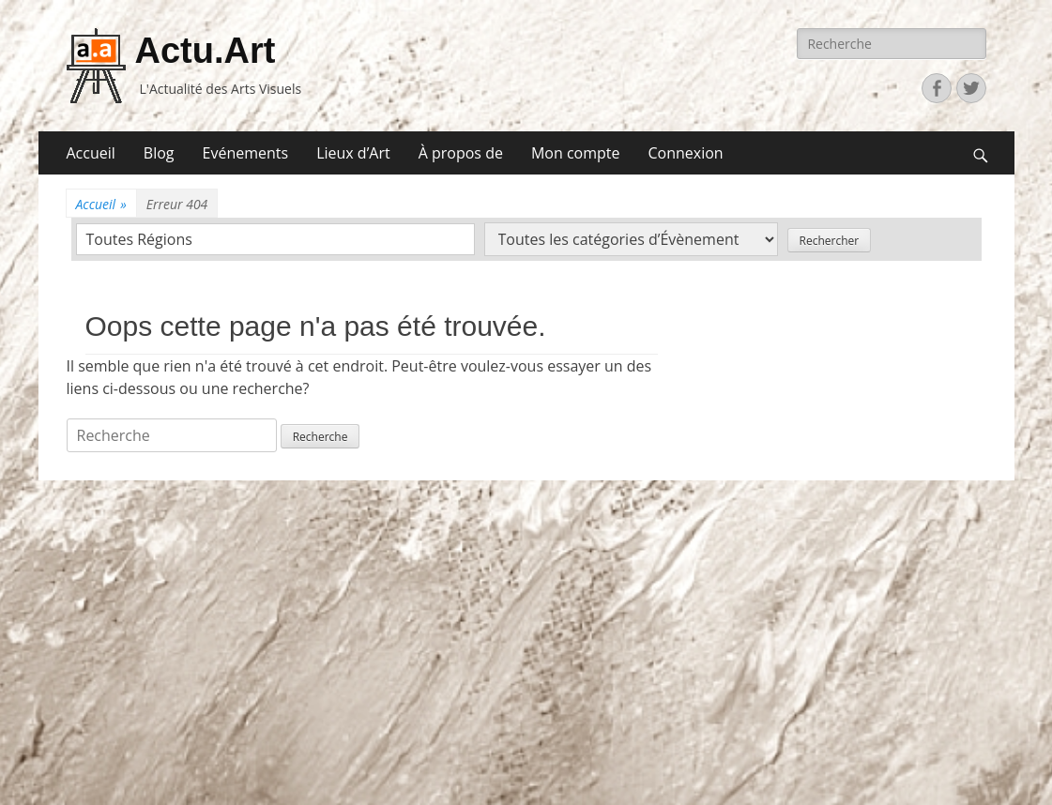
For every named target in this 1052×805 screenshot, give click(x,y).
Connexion (685, 153)
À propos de (461, 153)
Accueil (91, 153)
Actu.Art (205, 50)
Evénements (246, 153)
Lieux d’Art (353, 153)
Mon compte (575, 153)
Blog (159, 153)
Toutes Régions (139, 239)
